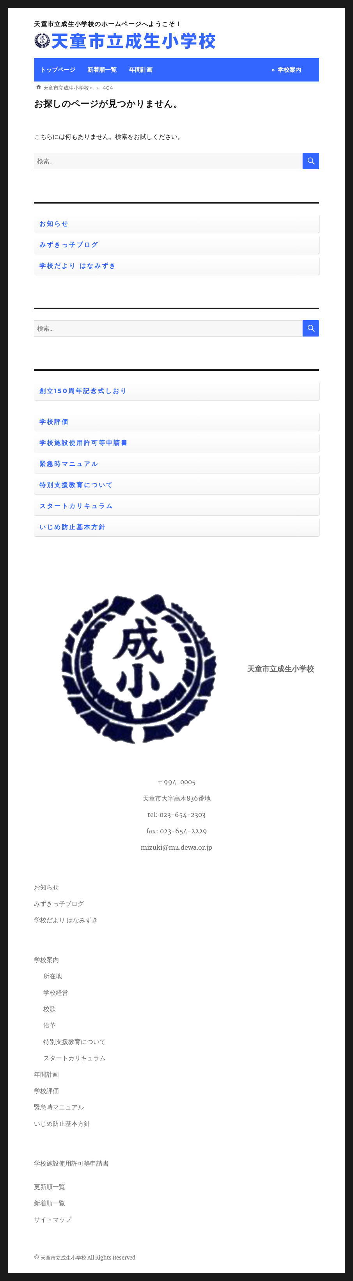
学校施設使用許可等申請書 (83, 442)
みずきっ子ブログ (69, 244)
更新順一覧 (49, 1187)
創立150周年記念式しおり (83, 391)
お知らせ (54, 223)
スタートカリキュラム (76, 506)
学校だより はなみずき (78, 265)
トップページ (57, 69)
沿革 (49, 1025)
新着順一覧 (102, 69)
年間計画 (141, 69)
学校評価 (54, 421)
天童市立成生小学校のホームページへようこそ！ (108, 24)
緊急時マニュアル (69, 464)
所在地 (52, 976)
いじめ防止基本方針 (72, 527)
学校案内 (289, 69)
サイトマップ (52, 1219)
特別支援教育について (76, 485)
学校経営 (55, 992)
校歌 (49, 1009)
